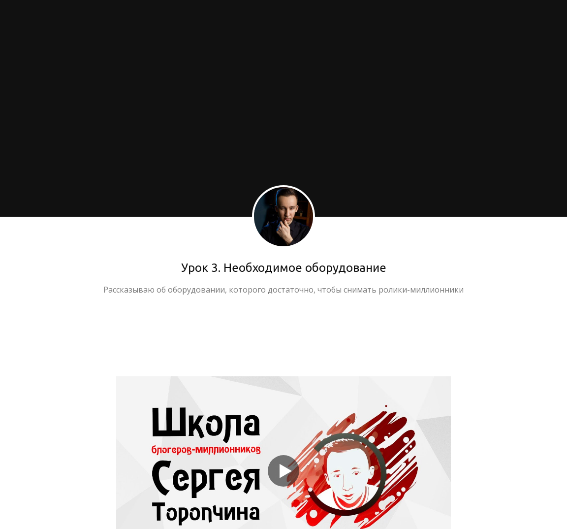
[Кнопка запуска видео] (283, 471)
